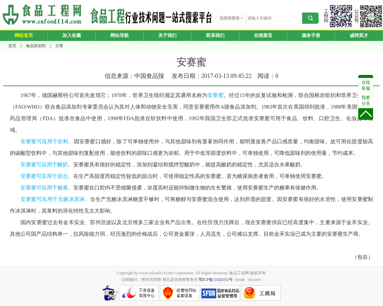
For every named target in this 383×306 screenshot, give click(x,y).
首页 (12, 46)
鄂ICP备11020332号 (215, 279)
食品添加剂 (36, 46)
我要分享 (366, 100)
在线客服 (366, 85)
